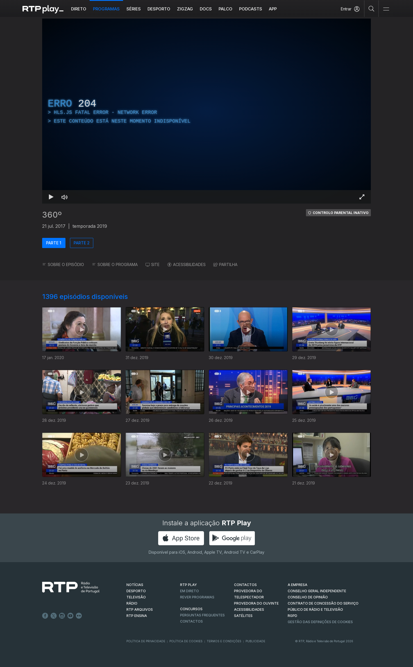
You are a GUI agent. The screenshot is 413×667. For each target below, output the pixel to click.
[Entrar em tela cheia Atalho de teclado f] (362, 197)
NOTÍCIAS (134, 585)
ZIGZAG (192, 9)
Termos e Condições (224, 641)
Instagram (62, 616)
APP (279, 9)
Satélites (243, 616)
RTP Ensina (136, 616)
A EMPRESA (297, 585)
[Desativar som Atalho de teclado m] (64, 197)
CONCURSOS (191, 609)
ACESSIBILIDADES (186, 264)
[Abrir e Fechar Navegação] (386, 9)
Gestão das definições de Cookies (320, 622)
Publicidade (255, 641)
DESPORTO (136, 591)
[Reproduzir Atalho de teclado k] (51, 197)
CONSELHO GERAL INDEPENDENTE (317, 591)
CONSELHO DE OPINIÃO (308, 597)
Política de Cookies (186, 641)
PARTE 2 (82, 242)
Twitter (54, 616)
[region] (206, 111)
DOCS (212, 9)
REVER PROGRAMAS (197, 597)
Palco (232, 9)
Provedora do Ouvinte (256, 603)
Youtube (70, 616)
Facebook (45, 616)
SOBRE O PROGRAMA (115, 264)
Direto (85, 9)
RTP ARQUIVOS (139, 609)
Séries (140, 9)
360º (52, 215)
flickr (79, 616)
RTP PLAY (188, 585)
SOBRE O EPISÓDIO (63, 264)
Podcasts (257, 9)
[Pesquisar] (371, 8)
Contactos (191, 621)
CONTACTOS (245, 585)
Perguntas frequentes (202, 615)
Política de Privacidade (145, 641)
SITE (153, 264)
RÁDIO (131, 603)
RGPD (292, 616)
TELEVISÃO (136, 597)
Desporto (165, 9)
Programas (113, 9)
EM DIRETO (189, 591)
